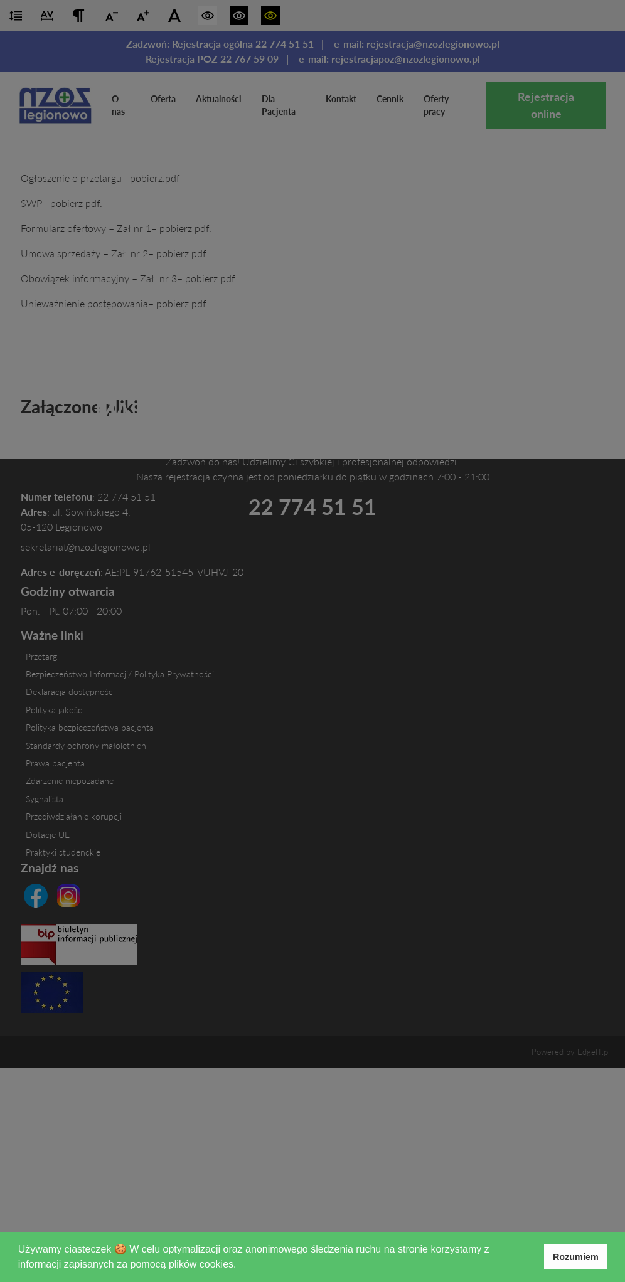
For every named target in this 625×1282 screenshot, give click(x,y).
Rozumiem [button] (576, 1257)
